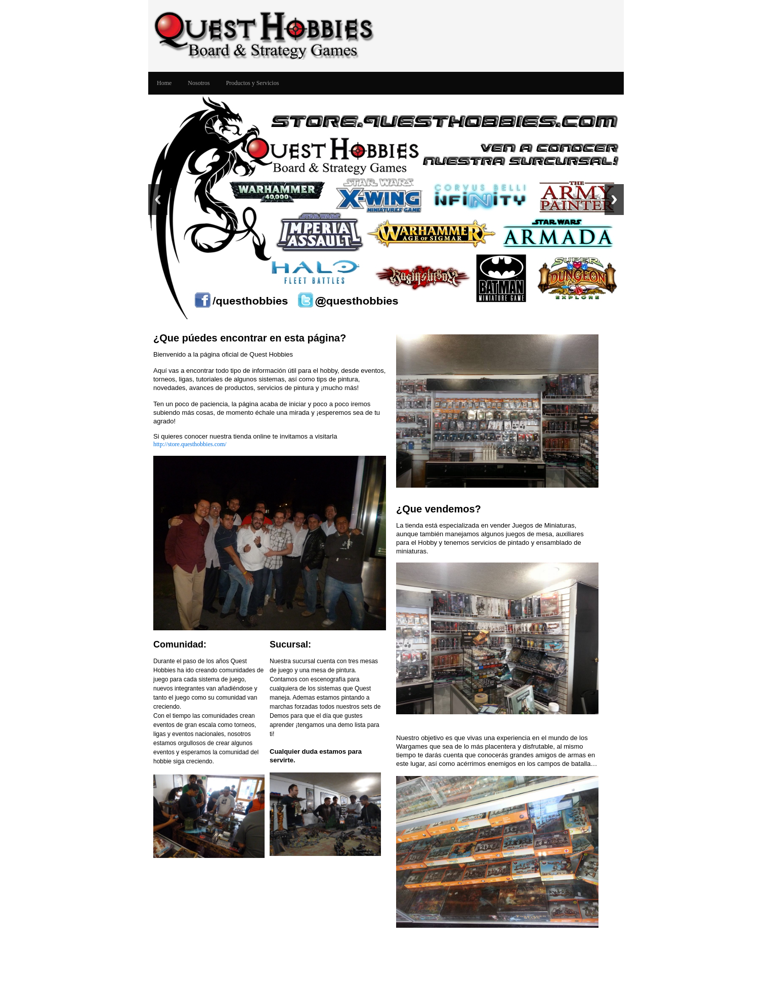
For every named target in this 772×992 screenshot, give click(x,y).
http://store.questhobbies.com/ (190, 444)
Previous (157, 199)
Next (614, 199)
